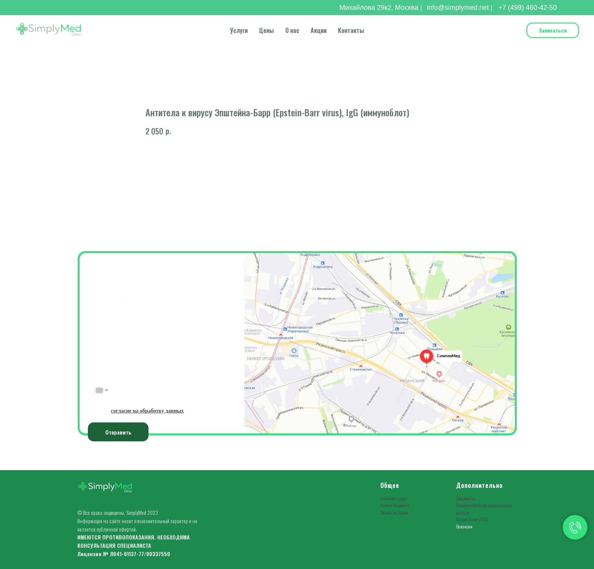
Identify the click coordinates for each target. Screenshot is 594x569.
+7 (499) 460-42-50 (527, 7)
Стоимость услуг (394, 498)
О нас (292, 30)
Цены (266, 30)
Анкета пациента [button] (394, 505)
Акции (319, 30)
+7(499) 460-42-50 (128, 289)
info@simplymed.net (123, 303)
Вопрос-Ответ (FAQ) (472, 519)
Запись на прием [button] (394, 512)
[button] (553, 30)
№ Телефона (105, 375)
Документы (465, 498)
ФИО (95, 340)
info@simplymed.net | (459, 7)
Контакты (351, 30)
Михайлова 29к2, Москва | (380, 7)
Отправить (118, 432)
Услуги (239, 30)
